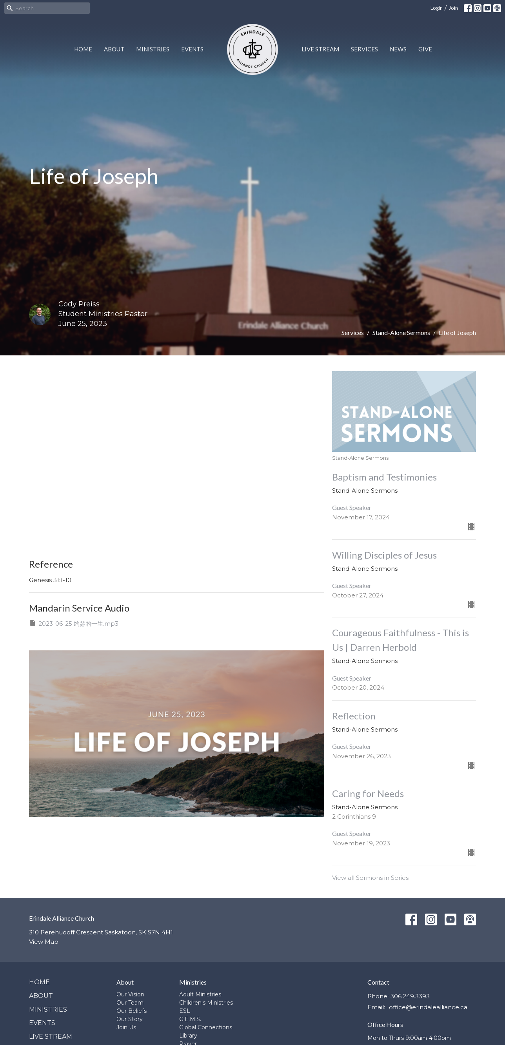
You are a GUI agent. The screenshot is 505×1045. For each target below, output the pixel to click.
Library (188, 1035)
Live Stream (320, 49)
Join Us (126, 1027)
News (398, 49)
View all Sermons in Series (370, 877)
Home (83, 49)
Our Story (129, 1019)
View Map (43, 941)
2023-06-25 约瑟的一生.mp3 (73, 623)
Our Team (130, 1002)
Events (192, 49)
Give (425, 49)
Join (453, 8)
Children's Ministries (206, 1002)
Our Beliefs (131, 1010)
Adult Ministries (200, 994)
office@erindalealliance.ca (428, 1007)
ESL (184, 1010)
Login (437, 8)
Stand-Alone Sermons (401, 332)
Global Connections (205, 1027)
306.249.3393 (410, 996)
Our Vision (130, 994)
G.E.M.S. (190, 1019)
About (114, 49)
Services (364, 49)
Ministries (152, 49)
